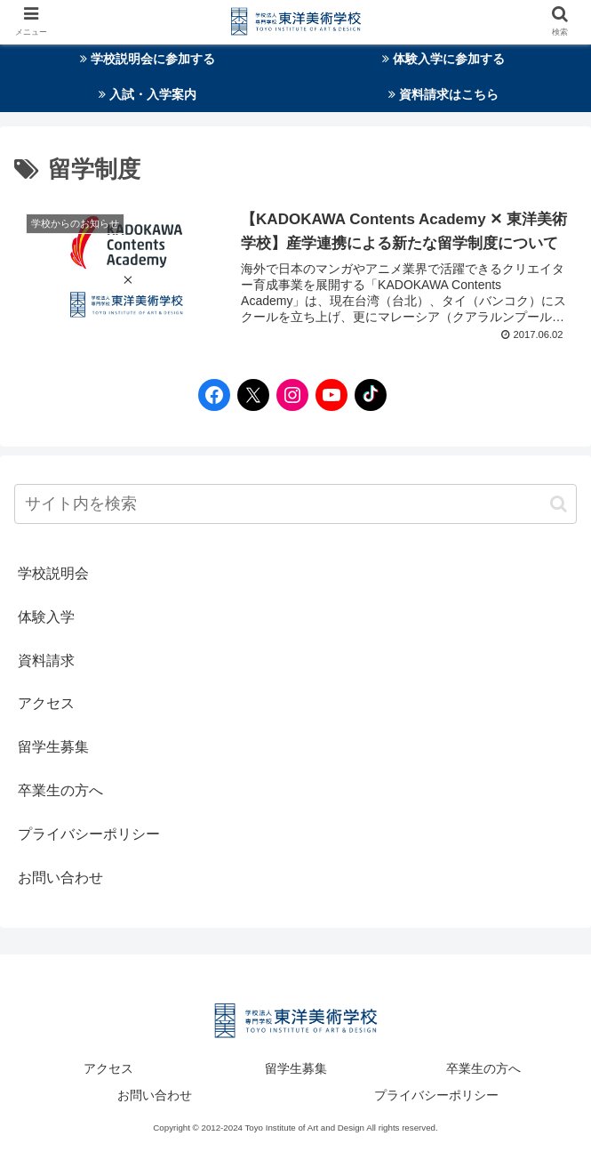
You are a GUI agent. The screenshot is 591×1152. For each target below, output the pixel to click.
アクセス (46, 703)
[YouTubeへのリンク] (327, 395)
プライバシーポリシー (89, 834)
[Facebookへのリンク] (209, 395)
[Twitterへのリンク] (248, 395)
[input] (295, 504)
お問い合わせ (60, 877)
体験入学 (46, 616)
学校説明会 (53, 573)
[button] (558, 504)
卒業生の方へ (60, 790)
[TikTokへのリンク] (366, 395)
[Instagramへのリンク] (287, 395)
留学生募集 (53, 746)
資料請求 (46, 660)
